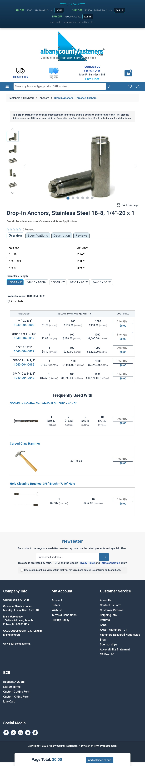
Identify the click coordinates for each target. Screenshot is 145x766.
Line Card (9, 701)
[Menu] (7, 86)
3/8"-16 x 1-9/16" (36, 282)
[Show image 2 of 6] (73, 198)
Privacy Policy (87, 562)
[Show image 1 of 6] (68, 198)
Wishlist (57, 610)
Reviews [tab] (81, 235)
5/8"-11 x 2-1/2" (79, 282)
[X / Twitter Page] (13, 732)
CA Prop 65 (107, 654)
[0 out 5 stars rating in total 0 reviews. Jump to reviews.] (20, 229)
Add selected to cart (99, 760)
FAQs (103, 625)
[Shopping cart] (128, 73)
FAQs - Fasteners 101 (113, 629)
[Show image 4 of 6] (82, 198)
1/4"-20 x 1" (15, 282)
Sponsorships (108, 644)
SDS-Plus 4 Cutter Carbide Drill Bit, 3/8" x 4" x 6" (43, 403)
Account (57, 600)
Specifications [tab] (38, 235)
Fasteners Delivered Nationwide (120, 634)
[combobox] (60, 86)
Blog (103, 639)
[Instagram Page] (20, 732)
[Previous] (24, 166)
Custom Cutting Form (16, 691)
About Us (105, 600)
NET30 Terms (11, 686)
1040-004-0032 (24, 364)
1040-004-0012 (24, 338)
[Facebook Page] (6, 732)
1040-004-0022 (24, 351)
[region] (72, 166)
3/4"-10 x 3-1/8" (102, 282)
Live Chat (92, 79)
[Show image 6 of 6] (92, 198)
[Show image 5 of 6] (87, 198)
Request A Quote (14, 681)
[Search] (109, 86)
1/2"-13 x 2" (58, 282)
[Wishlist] (130, 86)
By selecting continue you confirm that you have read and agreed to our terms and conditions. (72, 570)
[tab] (61, 235)
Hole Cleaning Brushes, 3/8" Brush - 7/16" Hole (42, 483)
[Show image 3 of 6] (77, 198)
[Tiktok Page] (35, 732)
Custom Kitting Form (16, 696)
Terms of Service (110, 562)
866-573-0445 (92, 70)
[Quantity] (123, 321)
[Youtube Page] (28, 732)
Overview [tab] (15, 235)
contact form (22, 643)
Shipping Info (108, 615)
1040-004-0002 (24, 325)
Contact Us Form (110, 605)
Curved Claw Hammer (25, 443)
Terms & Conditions (64, 615)
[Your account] (138, 86)
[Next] (135, 166)
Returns (105, 620)
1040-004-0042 (24, 377)
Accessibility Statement (115, 649)
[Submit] (104, 557)
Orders (56, 605)
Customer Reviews (111, 610)
